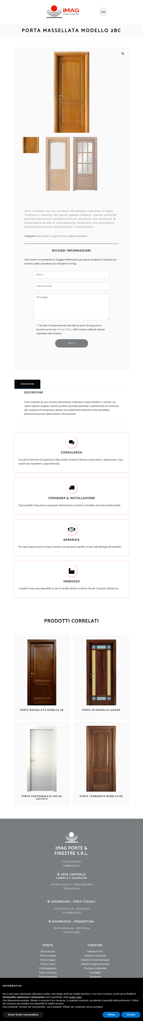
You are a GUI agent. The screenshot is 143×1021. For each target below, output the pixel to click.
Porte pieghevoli (48, 968)
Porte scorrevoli (47, 972)
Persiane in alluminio (95, 968)
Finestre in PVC (95, 951)
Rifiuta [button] (111, 1014)
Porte (38, 236)
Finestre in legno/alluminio (95, 964)
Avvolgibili (95, 972)
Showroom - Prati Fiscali (73, 901)
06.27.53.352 (73, 932)
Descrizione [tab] (27, 384)
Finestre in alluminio (95, 955)
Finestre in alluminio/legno (95, 960)
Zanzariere (95, 977)
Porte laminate (48, 955)
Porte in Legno (50, 236)
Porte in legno (47, 960)
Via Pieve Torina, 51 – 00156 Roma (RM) (71, 884)
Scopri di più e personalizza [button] (23, 1014)
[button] (123, 54)
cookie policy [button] (75, 997)
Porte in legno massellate (73, 236)
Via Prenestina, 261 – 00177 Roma (71, 928)
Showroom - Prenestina (73, 921)
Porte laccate (48, 951)
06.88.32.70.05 (73, 913)
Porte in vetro (47, 964)
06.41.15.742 (74, 888)
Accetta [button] (131, 1014)
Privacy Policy (64, 329)
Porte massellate (48, 977)
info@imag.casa (71, 865)
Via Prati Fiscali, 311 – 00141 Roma (71, 909)
